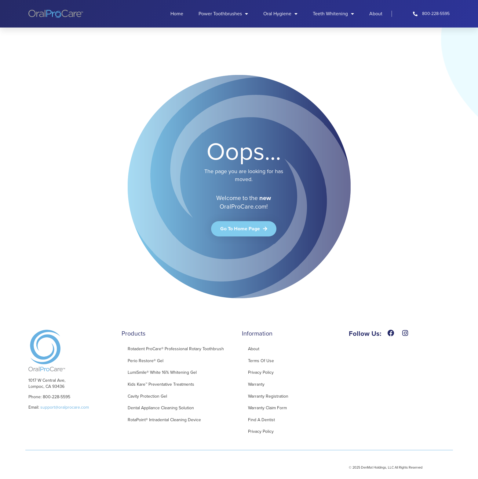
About (375, 13)
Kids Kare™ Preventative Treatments (161, 384)
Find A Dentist (261, 420)
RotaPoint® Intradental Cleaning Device (164, 420)
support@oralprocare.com (64, 407)
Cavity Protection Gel (147, 396)
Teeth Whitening (333, 13)
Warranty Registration (268, 396)
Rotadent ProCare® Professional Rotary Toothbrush (176, 349)
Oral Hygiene (280, 13)
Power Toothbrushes (223, 13)
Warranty (256, 384)
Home (176, 13)
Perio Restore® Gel (145, 361)
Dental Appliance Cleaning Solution (161, 408)
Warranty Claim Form (267, 408)
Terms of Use (261, 361)
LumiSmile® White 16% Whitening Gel (162, 372)
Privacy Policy (261, 372)
